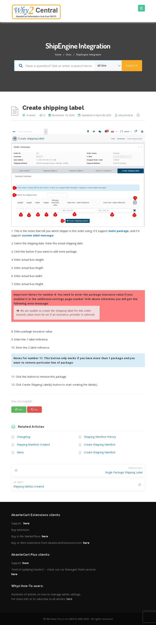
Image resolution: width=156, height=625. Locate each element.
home (58, 54)
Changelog (23, 436)
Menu (20, 452)
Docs (68, 54)
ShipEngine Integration (88, 54)
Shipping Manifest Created (33, 444)
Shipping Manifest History (100, 436)
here (26, 523)
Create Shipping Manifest (99, 444)
